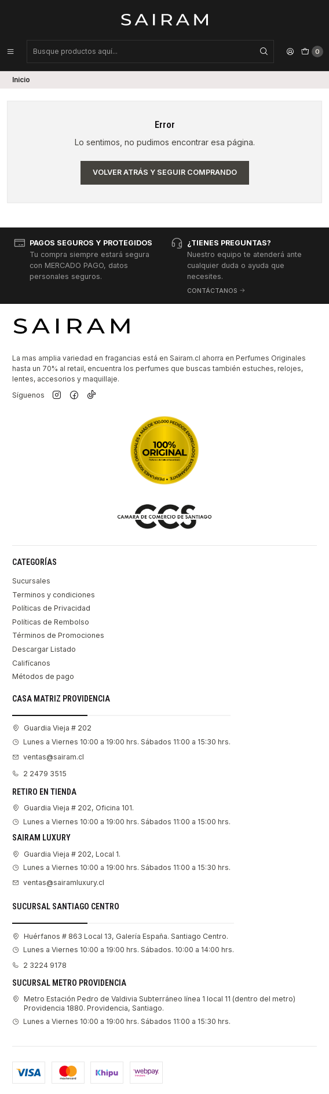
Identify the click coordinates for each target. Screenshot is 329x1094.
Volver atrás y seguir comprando (165, 172)
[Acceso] (290, 51)
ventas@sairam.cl (48, 756)
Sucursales (31, 581)
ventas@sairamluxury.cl (58, 882)
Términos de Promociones (58, 635)
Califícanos (31, 663)
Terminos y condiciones (53, 594)
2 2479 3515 (39, 773)
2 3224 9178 (39, 965)
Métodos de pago (43, 676)
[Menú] (10, 51)
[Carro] (312, 51)
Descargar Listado (44, 649)
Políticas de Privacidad (51, 608)
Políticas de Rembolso (50, 622)
